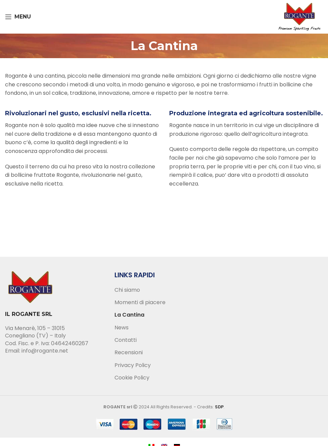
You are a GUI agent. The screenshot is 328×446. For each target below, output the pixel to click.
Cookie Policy (131, 377)
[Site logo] (299, 16)
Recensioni (128, 352)
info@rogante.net (44, 351)
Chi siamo (127, 290)
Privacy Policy (132, 365)
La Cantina (129, 315)
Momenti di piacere (140, 302)
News (121, 327)
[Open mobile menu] (18, 17)
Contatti (125, 340)
